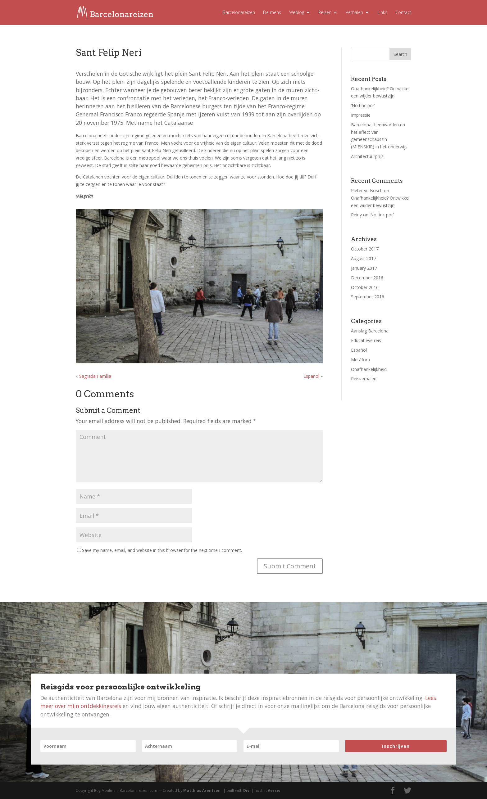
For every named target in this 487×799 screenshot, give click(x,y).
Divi (247, 790)
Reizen (324, 12)
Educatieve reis (366, 340)
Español (311, 376)
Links (382, 12)
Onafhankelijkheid (369, 369)
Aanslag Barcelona (370, 331)
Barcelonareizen (239, 12)
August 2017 (363, 258)
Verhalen (354, 12)
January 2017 (364, 268)
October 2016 (365, 287)
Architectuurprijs (367, 156)
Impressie (361, 115)
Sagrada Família (95, 376)
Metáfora (360, 360)
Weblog (296, 12)
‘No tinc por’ (363, 105)
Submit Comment (290, 566)
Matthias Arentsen (202, 790)
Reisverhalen (363, 378)
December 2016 (367, 278)
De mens (272, 12)
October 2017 (365, 249)
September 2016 (367, 297)
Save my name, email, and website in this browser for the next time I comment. (162, 550)
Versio (274, 790)
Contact (403, 12)
